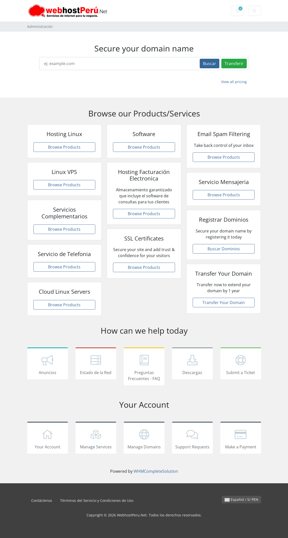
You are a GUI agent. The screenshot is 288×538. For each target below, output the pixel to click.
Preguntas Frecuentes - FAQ (144, 367)
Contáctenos (41, 500)
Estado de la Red (95, 364)
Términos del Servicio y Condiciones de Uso (96, 500)
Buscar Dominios (224, 249)
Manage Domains (144, 439)
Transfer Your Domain (223, 302)
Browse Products (64, 147)
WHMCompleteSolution (156, 471)
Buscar (209, 63)
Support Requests (192, 439)
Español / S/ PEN (241, 499)
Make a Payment (240, 439)
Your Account (47, 439)
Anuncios (47, 364)
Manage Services (95, 439)
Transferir (234, 63)
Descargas (192, 364)
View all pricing (234, 81)
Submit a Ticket (240, 364)
